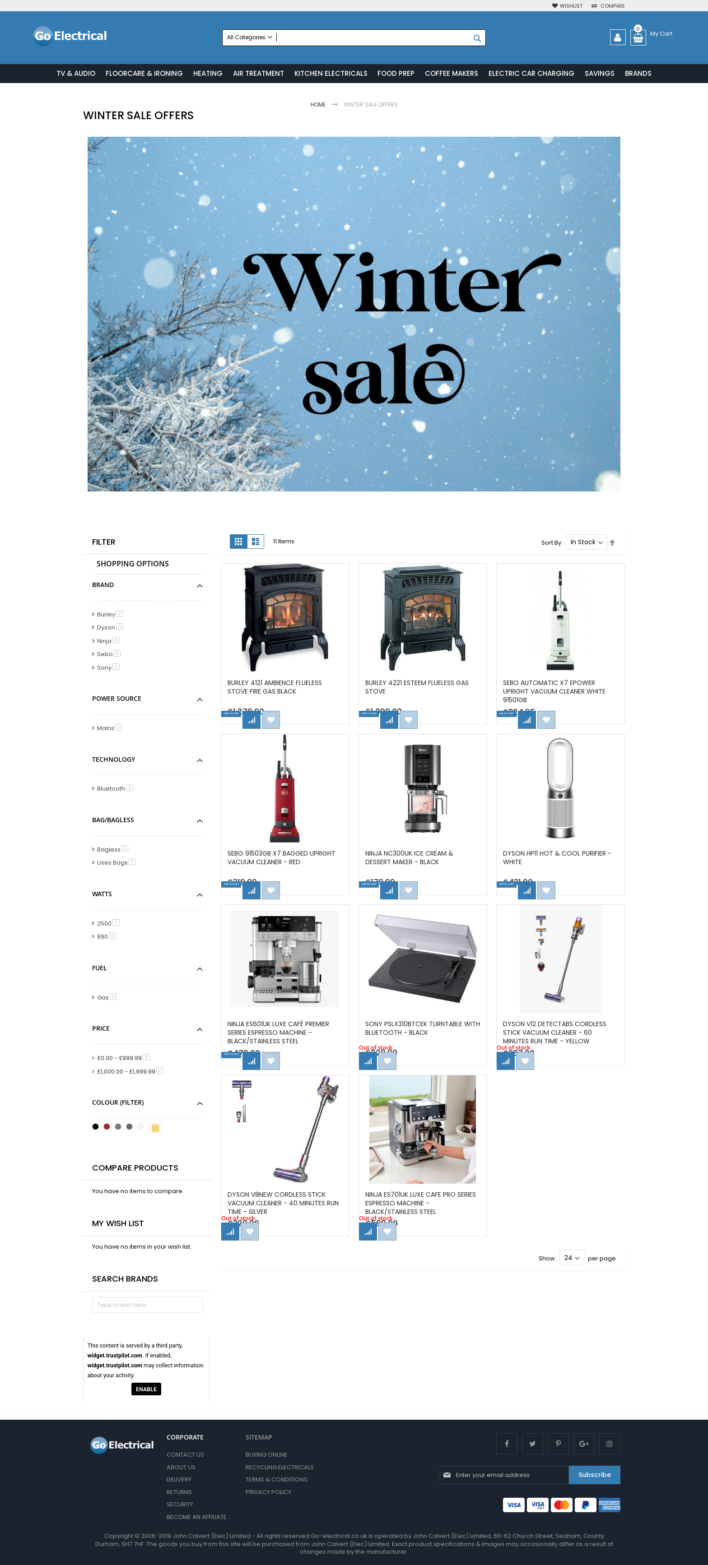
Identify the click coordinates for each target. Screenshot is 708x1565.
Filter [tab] (104, 542)
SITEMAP (259, 1437)
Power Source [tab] (116, 699)
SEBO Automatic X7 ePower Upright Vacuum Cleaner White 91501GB (557, 692)
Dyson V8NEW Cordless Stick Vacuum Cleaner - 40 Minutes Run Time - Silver (279, 1204)
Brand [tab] (103, 585)
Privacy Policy (268, 1492)
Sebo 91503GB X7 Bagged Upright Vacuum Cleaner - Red (284, 858)
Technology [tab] (113, 760)
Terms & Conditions (276, 1479)
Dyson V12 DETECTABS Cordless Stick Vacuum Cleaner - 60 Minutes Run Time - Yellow (557, 1033)
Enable (146, 1390)
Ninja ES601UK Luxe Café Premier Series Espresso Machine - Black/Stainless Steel (281, 1033)
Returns (179, 1492)
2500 (109, 924)
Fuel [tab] (99, 968)
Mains (111, 729)
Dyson (111, 629)
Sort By (551, 543)
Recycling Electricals (280, 1467)
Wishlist (571, 6)
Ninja (109, 642)
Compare (612, 6)
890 (108, 938)
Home (319, 106)
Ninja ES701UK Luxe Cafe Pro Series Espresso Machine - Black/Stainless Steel (413, 1204)
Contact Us (185, 1454)
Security (180, 1504)
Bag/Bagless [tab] (113, 821)
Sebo (110, 655)
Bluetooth (116, 790)
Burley (111, 615)
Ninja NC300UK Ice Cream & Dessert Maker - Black (412, 858)
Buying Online (267, 1454)
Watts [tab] (102, 894)
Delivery (179, 1479)
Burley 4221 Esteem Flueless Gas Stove (419, 688)
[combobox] (354, 38)
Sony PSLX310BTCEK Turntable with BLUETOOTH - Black (416, 1029)
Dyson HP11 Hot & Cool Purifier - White (560, 858)
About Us (181, 1467)
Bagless (114, 850)
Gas (108, 998)
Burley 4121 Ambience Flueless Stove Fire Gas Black (277, 688)
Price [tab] (101, 1029)
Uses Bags (118, 864)
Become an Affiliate (197, 1517)
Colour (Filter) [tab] (118, 1103)
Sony (109, 668)
